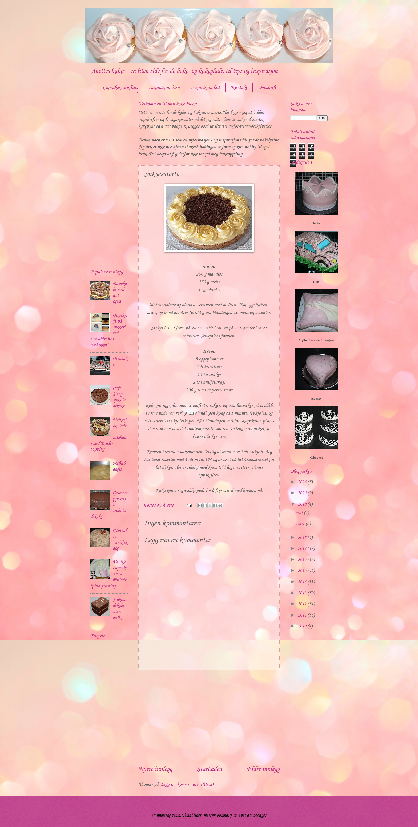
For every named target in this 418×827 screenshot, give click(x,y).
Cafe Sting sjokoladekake (119, 397)
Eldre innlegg (263, 769)
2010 (302, 626)
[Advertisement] (209, 717)
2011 (302, 615)
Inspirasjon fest (205, 87)
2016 (302, 560)
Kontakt (239, 87)
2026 (302, 482)
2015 (302, 571)
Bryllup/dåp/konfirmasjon (316, 340)
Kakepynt (316, 457)
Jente (316, 223)
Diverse (316, 398)
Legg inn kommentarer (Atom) (187, 784)
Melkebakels (119, 466)
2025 (302, 493)
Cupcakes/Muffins (120, 87)
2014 (302, 582)
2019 (302, 504)
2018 (302, 537)
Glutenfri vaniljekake (120, 539)
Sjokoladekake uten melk (119, 608)
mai (300, 513)
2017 (302, 548)
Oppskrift (267, 87)
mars (301, 523)
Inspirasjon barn (164, 87)
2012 (302, 604)
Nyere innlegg (155, 769)
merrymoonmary (218, 815)
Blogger (259, 815)
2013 (302, 593)
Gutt (316, 282)
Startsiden (209, 769)
